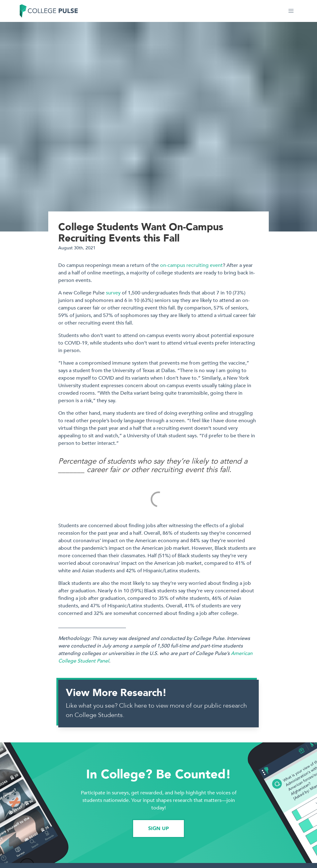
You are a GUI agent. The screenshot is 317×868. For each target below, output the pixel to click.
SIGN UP (158, 828)
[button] (291, 11)
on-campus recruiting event (191, 265)
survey (113, 292)
